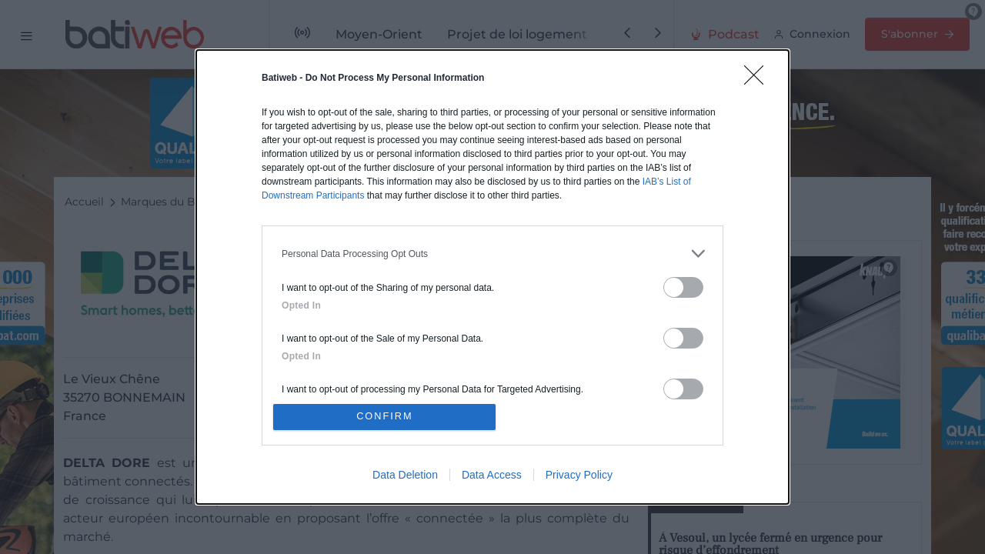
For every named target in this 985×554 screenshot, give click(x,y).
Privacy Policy (579, 476)
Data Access (492, 476)
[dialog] (492, 277)
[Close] (758, 78)
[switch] (683, 285)
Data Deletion (405, 476)
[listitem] (492, 252)
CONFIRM (387, 416)
